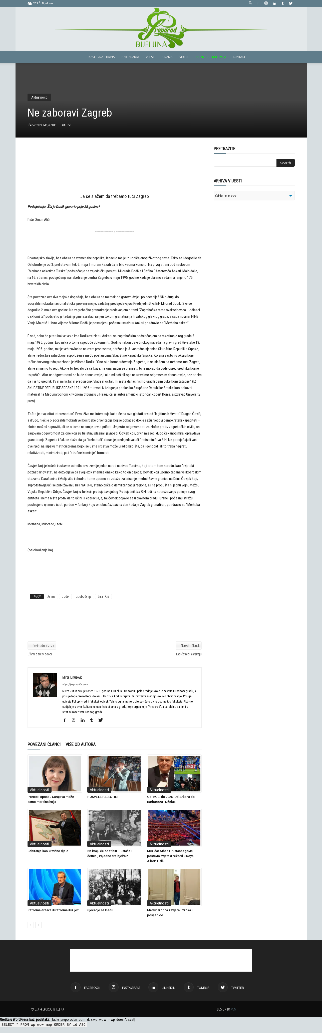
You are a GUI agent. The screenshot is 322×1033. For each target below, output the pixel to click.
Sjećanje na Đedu (100, 910)
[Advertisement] (115, 170)
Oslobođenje (83, 596)
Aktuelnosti (39, 97)
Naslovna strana (102, 56)
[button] (250, 3)
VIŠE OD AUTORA (81, 744)
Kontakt (239, 56)
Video (183, 56)
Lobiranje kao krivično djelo (48, 851)
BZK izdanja (130, 56)
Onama (167, 56)
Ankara (51, 596)
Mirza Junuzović (72, 677)
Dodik (65, 596)
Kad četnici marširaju (189, 653)
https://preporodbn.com (75, 684)
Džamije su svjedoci (40, 653)
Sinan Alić (103, 596)
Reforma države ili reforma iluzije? (53, 910)
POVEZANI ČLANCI (44, 744)
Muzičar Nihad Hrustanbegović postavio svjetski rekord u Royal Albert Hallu (170, 856)
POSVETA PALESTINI (102, 797)
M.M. (234, 1009)
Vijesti (150, 56)
